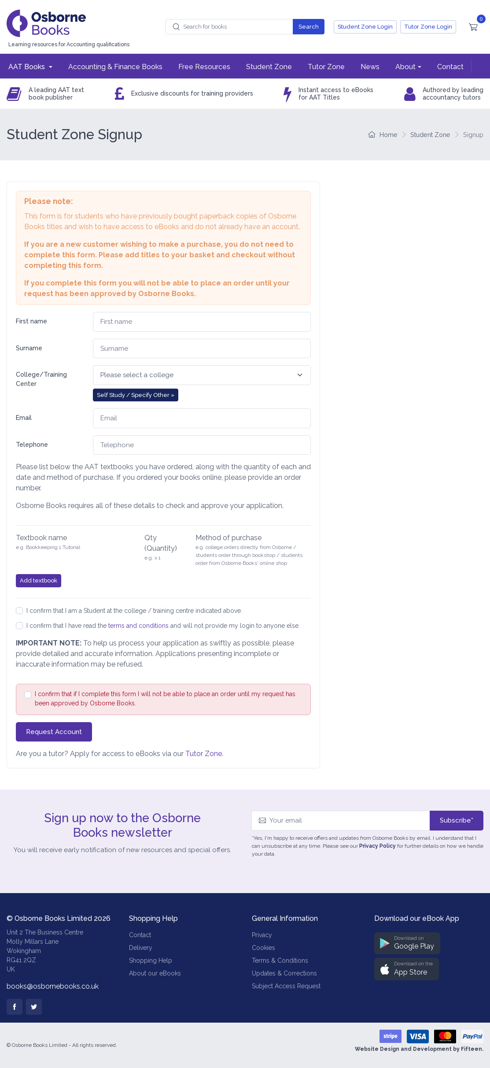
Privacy (262, 934)
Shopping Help (150, 960)
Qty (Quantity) (160, 543)
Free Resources (204, 67)
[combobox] (229, 26)
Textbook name (41, 538)
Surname (29, 348)
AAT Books (27, 67)
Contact (450, 67)
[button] (407, 943)
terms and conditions (138, 625)
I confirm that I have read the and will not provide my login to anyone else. (163, 625)
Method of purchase (228, 538)
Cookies (263, 947)
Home (383, 134)
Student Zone (269, 67)
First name (31, 321)
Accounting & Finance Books (115, 67)
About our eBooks (155, 973)
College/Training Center (41, 379)
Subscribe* (456, 820)
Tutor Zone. (204, 753)
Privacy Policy (377, 846)
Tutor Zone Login (428, 26)
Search (308, 26)
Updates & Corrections (284, 973)
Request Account (54, 732)
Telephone (32, 444)
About (405, 67)
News (370, 67)
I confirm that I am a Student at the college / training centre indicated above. (134, 610)
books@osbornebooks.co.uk (53, 986)
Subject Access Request (286, 986)
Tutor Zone (326, 67)
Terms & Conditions (280, 960)
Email (24, 417)
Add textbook (38, 580)
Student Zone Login (365, 26)
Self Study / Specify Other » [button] (135, 395)
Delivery (140, 947)
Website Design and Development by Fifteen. (419, 1049)
